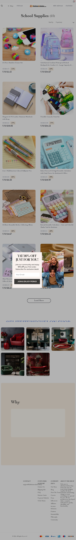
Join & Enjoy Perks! (27, 281)
